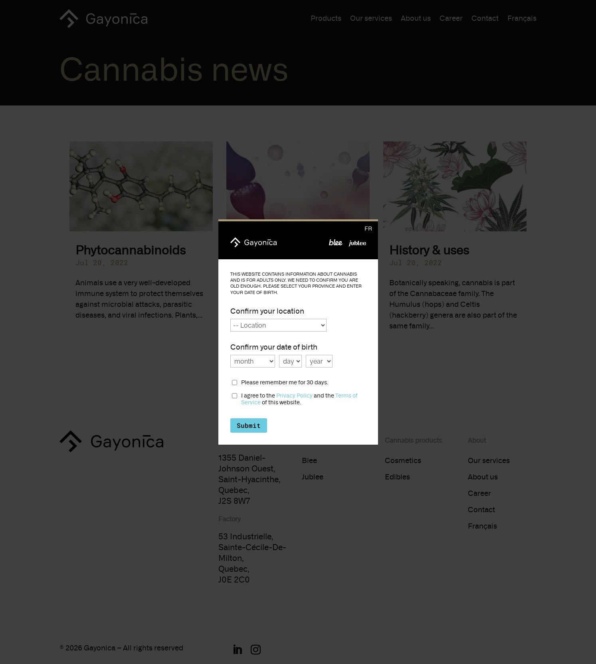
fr (368, 228)
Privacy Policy (294, 395)
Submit (249, 425)
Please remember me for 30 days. (284, 383)
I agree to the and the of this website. (299, 399)
